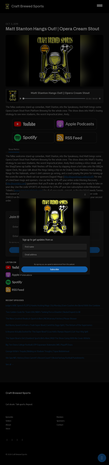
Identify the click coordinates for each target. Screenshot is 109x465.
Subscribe (54, 269)
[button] (85, 194)
